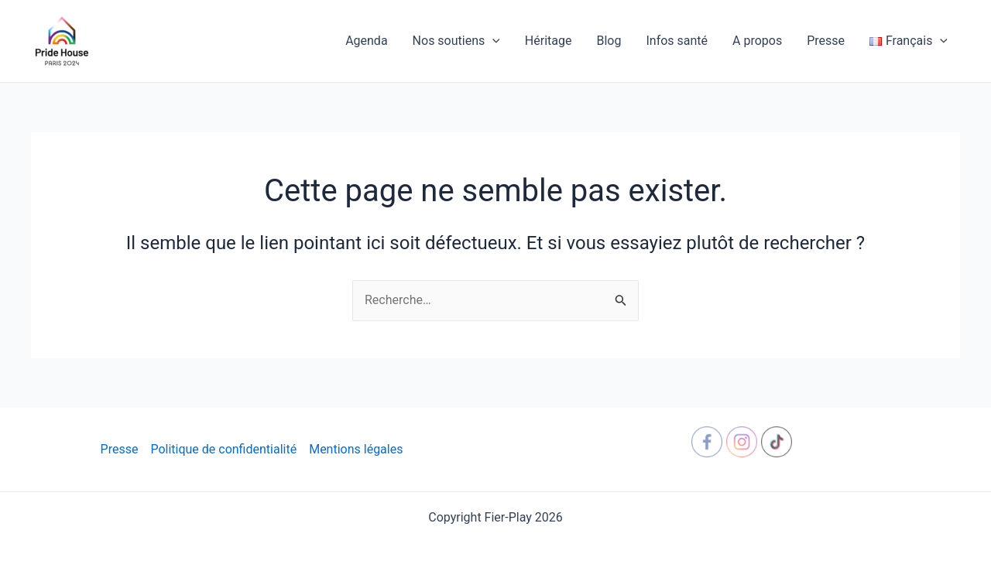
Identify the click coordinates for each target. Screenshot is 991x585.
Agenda (366, 40)
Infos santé (677, 40)
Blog (608, 40)
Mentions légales (356, 449)
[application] (492, 41)
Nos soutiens (456, 41)
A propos (757, 40)
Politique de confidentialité (223, 449)
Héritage (548, 40)
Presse (826, 40)
